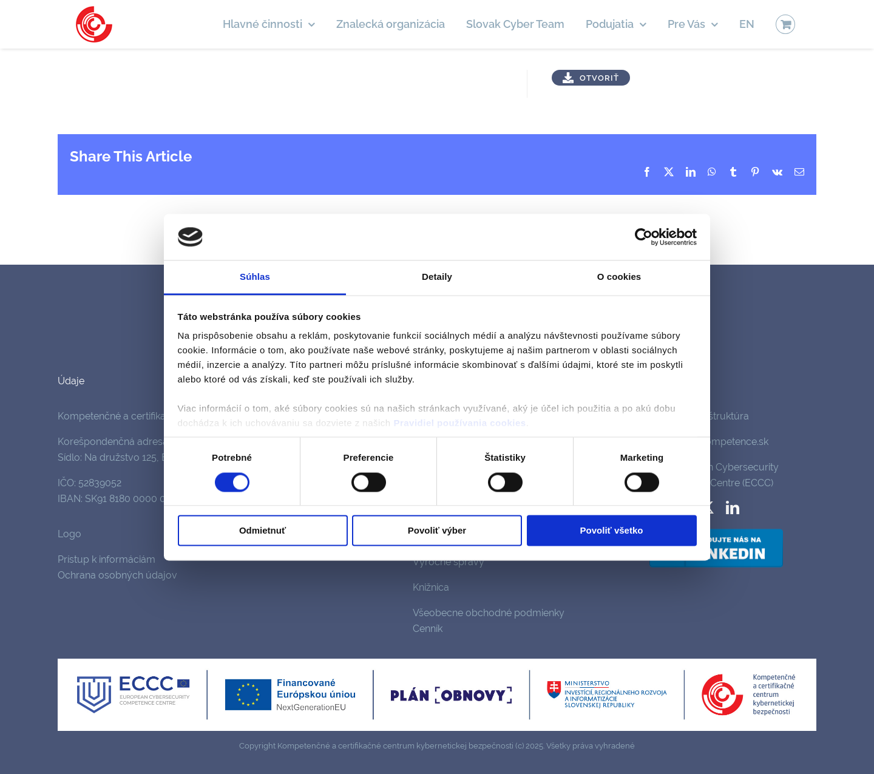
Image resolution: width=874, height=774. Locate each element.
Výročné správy (448, 562)
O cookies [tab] (619, 277)
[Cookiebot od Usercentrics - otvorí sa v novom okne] (644, 237)
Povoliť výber (437, 531)
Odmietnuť (262, 531)
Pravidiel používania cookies (459, 423)
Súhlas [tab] (255, 277)
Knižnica (431, 587)
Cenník (427, 628)
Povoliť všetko (611, 531)
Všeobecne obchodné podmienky (488, 613)
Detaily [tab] (437, 277)
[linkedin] (732, 507)
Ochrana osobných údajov (117, 575)
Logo (69, 534)
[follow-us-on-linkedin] (716, 531)
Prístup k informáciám (106, 559)
